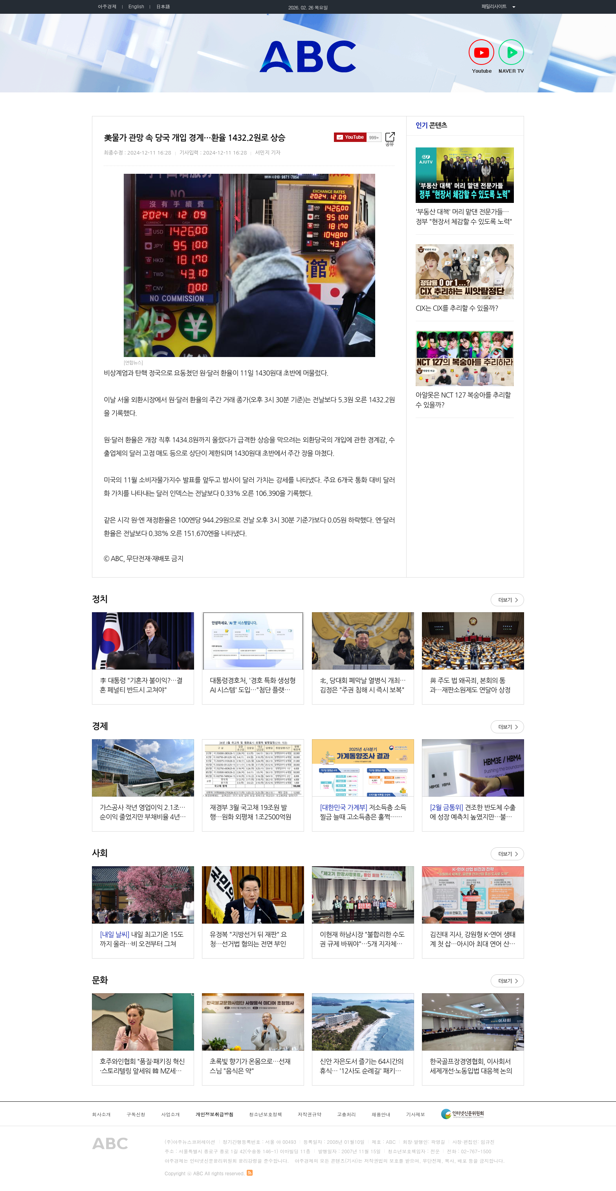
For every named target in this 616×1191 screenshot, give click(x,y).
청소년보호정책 (265, 1114)
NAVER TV (511, 56)
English (136, 6)
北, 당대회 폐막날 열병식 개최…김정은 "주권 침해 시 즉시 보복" (363, 685)
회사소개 (101, 1114)
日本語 (163, 6)
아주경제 (107, 6)
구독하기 (357, 137)
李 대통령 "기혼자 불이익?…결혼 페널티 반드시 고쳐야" (141, 685)
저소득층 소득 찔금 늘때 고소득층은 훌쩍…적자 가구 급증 (363, 813)
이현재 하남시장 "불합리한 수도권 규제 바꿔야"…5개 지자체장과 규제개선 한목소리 (362, 940)
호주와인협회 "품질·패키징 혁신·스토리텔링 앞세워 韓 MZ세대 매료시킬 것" (142, 1067)
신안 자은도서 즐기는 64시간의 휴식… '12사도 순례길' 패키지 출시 (361, 1067)
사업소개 (170, 1114)
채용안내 (381, 1114)
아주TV (308, 56)
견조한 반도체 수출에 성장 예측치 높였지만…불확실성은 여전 (472, 813)
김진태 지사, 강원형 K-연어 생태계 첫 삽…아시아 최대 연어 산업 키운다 (472, 940)
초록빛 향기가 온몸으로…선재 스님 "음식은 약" (250, 1066)
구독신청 (135, 1114)
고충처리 (346, 1114)
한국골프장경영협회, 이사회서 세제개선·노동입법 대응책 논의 (471, 1066)
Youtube (481, 56)
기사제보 (415, 1114)
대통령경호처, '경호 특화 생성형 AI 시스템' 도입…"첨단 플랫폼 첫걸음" (252, 686)
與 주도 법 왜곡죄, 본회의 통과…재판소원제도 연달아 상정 (470, 685)
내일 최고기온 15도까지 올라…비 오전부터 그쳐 (141, 939)
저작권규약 (309, 1114)
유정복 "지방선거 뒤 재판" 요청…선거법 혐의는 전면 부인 (248, 939)
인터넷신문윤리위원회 (462, 1113)
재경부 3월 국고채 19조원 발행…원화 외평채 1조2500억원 (250, 812)
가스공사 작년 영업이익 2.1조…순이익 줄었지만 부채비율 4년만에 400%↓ (143, 813)
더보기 (507, 599)
